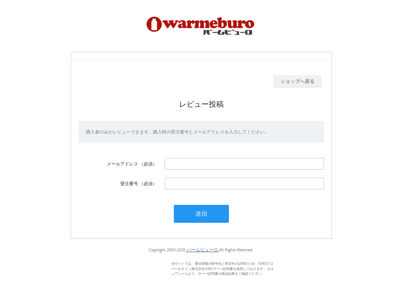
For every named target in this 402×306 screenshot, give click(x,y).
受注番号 (129, 183)
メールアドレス (122, 164)
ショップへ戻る (298, 81)
